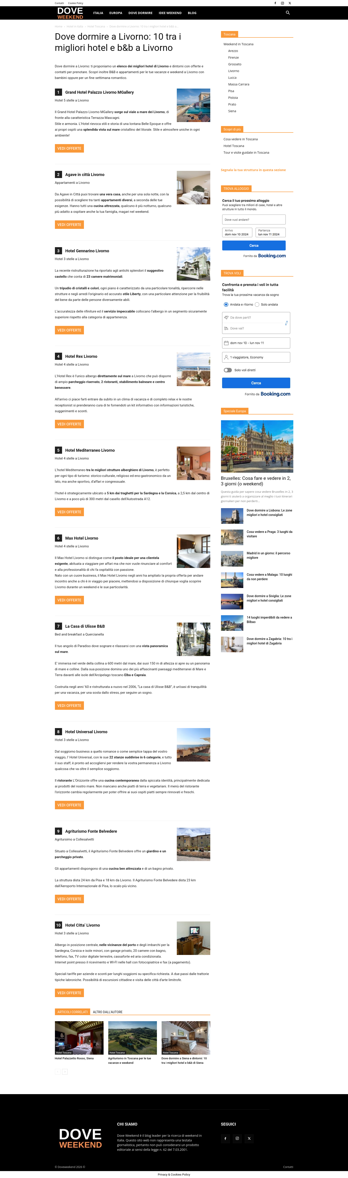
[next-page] (65, 1071)
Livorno (233, 71)
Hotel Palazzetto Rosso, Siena (74, 1058)
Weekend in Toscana (239, 44)
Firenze (233, 57)
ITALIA (98, 13)
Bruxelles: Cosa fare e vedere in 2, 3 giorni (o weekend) (256, 481)
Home (59, 26)
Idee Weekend (170, 13)
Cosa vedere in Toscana (241, 139)
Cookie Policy (75, 3)
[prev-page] (57, 1071)
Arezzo (233, 51)
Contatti (59, 3)
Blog (192, 13)
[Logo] (72, 13)
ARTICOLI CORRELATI (73, 1012)
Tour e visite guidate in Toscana (246, 152)
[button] (288, 13)
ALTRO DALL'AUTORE (107, 1012)
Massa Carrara (238, 84)
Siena (232, 111)
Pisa (231, 91)
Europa (115, 13)
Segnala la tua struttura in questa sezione (253, 170)
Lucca (232, 77)
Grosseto (235, 64)
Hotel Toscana (96, 26)
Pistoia (233, 97)
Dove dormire (140, 13)
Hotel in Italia (75, 26)
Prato (232, 104)
